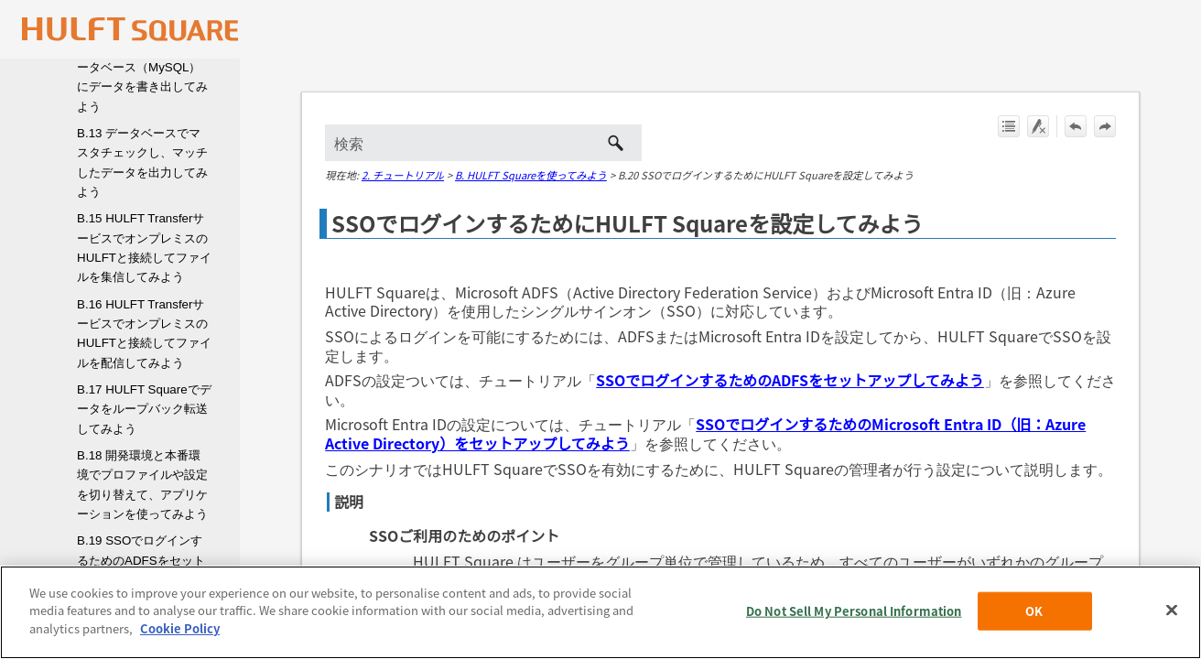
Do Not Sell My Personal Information (854, 627)
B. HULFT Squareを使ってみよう (531, 174)
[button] (616, 142)
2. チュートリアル (403, 174)
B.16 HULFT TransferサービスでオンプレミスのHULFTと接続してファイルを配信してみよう (144, 333)
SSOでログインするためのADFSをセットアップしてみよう (790, 380)
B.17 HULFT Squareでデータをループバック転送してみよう (144, 409)
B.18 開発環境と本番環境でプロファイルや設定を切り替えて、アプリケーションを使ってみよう (142, 484)
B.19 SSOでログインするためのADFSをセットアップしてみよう (141, 560)
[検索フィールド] (483, 142)
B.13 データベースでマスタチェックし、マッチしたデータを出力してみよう (142, 162)
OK (1034, 627)
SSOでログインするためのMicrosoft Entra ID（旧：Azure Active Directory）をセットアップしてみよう (705, 433)
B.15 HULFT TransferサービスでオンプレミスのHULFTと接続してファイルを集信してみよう (144, 247)
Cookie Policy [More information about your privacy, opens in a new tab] (180, 645)
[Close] (1172, 627)
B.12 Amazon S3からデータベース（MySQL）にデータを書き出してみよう (142, 77)
